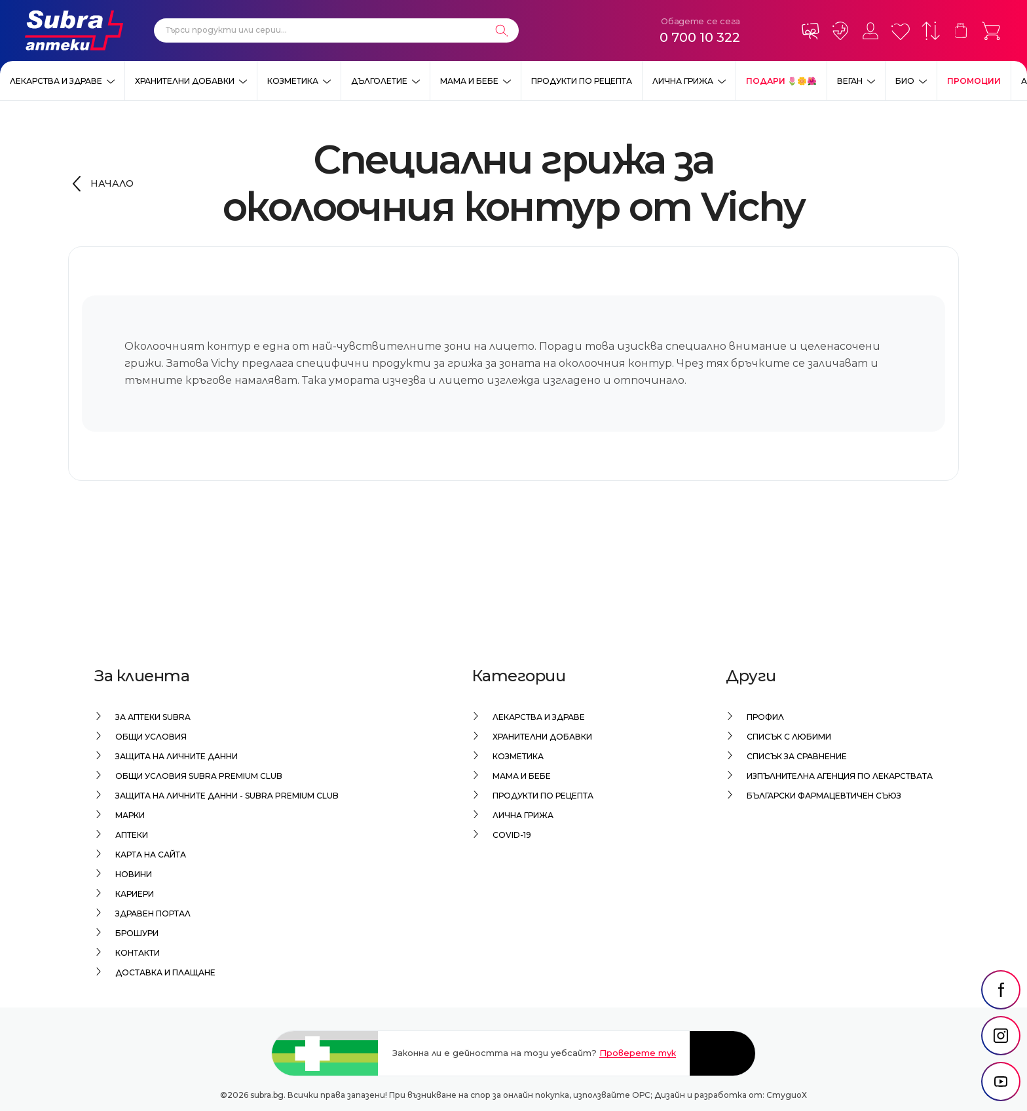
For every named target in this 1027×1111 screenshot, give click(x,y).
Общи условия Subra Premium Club (198, 776)
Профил (765, 717)
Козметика (292, 81)
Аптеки (131, 835)
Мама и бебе (469, 81)
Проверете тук (637, 1052)
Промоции (974, 81)
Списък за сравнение (797, 756)
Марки (130, 815)
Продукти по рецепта (581, 81)
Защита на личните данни (176, 756)
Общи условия (151, 737)
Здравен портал (153, 913)
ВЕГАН (850, 81)
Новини (133, 874)
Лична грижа (682, 81)
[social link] (1000, 989)
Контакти (137, 953)
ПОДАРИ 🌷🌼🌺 (781, 81)
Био (904, 81)
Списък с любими (789, 737)
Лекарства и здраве (56, 81)
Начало (112, 183)
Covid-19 (512, 835)
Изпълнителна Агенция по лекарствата (840, 776)
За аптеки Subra (153, 717)
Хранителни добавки (184, 81)
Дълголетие (379, 81)
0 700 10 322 (700, 37)
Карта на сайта (150, 854)
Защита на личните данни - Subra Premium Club (227, 795)
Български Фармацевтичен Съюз (824, 795)
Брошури (137, 933)
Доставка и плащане (165, 972)
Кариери (134, 894)
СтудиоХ (786, 1095)
